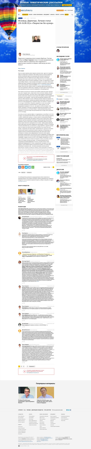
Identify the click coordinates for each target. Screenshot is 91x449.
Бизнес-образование (38, 14)
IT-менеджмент (52, 419)
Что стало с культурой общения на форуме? (64, 172)
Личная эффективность (33, 420)
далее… (38, 281)
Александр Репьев (26, 211)
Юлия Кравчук (21, 209)
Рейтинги (41, 420)
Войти (28, 372)
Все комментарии (64, 92)
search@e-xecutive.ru (47, 437)
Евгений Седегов (63, 104)
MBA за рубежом (42, 419)
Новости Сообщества (21, 432)
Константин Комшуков (64, 198)
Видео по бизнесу (43, 427)
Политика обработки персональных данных (25, 441)
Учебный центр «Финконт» (65, 146)
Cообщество (20, 414)
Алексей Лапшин (27, 213)
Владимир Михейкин (64, 87)
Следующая (31, 366)
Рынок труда (31, 419)
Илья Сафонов (27, 212)
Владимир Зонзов (49, 214)
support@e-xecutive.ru (44, 440)
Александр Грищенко (42, 212)
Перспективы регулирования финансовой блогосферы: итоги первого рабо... (63, 160)
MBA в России (42, 417)
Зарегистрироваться (39, 160)
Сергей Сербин (62, 115)
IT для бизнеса (52, 423)
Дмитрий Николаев (63, 78)
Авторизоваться (30, 160)
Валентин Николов (42, 211)
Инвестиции (63, 420)
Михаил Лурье (62, 189)
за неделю (60, 99)
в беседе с (44, 84)
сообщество (29, 172)
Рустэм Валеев (35, 213)
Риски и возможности (64, 419)
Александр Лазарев (41, 208)
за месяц (66, 99)
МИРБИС (66, 14)
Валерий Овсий (33, 212)
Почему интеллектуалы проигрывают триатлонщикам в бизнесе (31, 200)
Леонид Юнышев (50, 208)
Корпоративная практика (54, 417)
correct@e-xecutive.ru (22, 181)
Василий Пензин (34, 211)
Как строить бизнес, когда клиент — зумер (65, 114)
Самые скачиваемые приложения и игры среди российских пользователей (63, 162)
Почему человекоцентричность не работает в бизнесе (65, 76)
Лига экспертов (20, 417)
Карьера (30, 14)
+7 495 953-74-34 (67, 437)
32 (26, 399)
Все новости (64, 165)
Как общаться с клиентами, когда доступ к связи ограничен (65, 119)
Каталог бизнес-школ (43, 429)
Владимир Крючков (40, 214)
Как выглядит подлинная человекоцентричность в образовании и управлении (65, 67)
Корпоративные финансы (65, 416)
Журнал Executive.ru (21, 420)
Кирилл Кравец (63, 182)
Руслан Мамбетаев (29, 209)
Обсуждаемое (68, 96)
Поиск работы (31, 417)
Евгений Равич (62, 60)
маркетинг (23, 172)
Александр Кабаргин (64, 121)
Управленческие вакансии (33, 423)
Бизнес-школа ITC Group (64, 137)
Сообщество (25, 14)
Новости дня (20, 426)
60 (45, 399)
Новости (57, 14)
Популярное (59, 96)
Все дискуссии (64, 205)
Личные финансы (64, 417)
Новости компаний (21, 428)
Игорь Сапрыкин (45, 209)
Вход (65, 10)
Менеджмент (46, 14)
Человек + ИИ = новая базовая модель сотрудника (66, 108)
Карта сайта (39, 441)
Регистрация (70, 10)
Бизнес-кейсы (42, 423)
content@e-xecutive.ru (44, 439)
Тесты (41, 426)
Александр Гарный (38, 209)
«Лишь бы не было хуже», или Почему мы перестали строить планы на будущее (22, 200)
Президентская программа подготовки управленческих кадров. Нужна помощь (66, 196)
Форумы (62, 14)
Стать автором (60, 10)
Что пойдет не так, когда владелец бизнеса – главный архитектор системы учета (65, 126)
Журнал (19, 399)
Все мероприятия (64, 151)
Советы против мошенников (66, 188)
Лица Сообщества (21, 416)
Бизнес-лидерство (53, 416)
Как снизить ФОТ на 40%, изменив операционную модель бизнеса (65, 102)
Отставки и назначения (22, 429)
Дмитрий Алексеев (32, 208)
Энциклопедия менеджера (54, 426)
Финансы (52, 14)
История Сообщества (21, 419)
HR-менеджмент (31, 416)
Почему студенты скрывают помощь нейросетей (66, 59)
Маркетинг (52, 420)
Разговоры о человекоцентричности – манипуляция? (65, 85)
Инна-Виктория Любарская (30, 214)
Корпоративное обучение (44, 416)
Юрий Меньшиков (43, 213)
